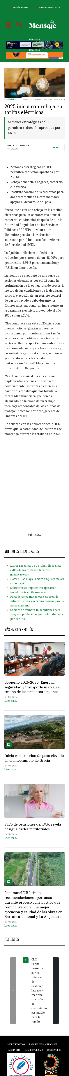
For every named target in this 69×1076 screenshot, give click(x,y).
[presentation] (13, 990)
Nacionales (9, 99)
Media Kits (14, 1050)
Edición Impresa (18, 7)
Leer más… (11, 700)
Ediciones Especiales (47, 7)
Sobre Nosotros (16, 1044)
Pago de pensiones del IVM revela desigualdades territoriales (32, 826)
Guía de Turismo (34, 1050)
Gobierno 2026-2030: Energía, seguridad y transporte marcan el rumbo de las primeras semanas (32, 687)
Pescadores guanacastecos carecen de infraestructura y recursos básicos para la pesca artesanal (37, 601)
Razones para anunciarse (43, 1044)
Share (56, 147)
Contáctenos (54, 1050)
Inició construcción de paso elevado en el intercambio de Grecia (34, 758)
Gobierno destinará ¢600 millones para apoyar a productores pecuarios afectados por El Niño (36, 614)
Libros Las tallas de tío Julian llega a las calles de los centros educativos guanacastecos (35, 570)
